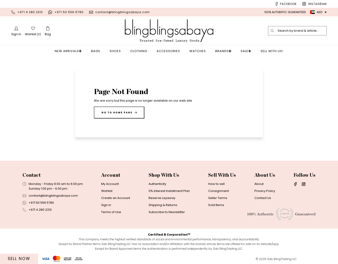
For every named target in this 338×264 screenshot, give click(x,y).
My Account (110, 184)
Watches (199, 51)
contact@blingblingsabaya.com (122, 12)
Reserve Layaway (162, 198)
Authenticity (157, 184)
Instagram (317, 4)
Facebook (288, 4)
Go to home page (119, 112)
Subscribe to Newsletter (167, 212)
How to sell (216, 184)
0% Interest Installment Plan (169, 191)
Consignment (218, 191)
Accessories (169, 51)
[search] (272, 31)
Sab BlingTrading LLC (282, 259)
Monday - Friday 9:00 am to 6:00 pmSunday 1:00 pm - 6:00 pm (56, 186)
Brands (223, 51)
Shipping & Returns (163, 205)
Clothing (140, 51)
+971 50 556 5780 (69, 12)
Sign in (106, 205)
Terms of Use (111, 212)
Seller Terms (217, 198)
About (259, 184)
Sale (243, 51)
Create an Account (115, 198)
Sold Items (216, 205)
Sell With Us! (268, 51)
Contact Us (262, 198)
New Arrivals (71, 51)
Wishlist (106, 191)
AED (316, 12)
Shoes (116, 51)
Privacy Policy (264, 191)
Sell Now (19, 258)
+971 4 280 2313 (30, 12)
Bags (97, 51)
